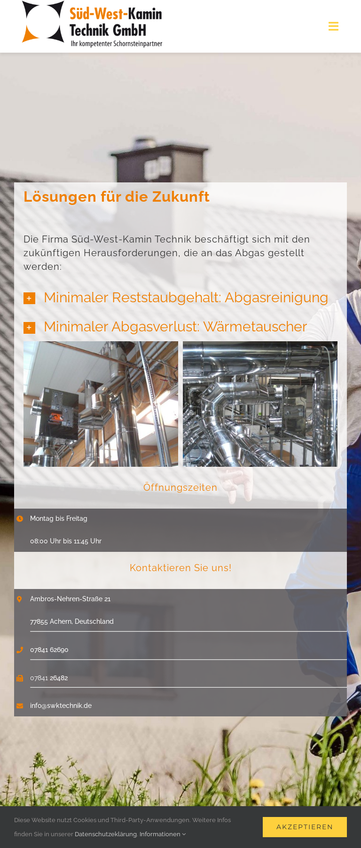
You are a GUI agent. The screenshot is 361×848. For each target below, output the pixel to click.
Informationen (163, 834)
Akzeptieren (304, 827)
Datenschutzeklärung (106, 834)
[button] (180, 297)
